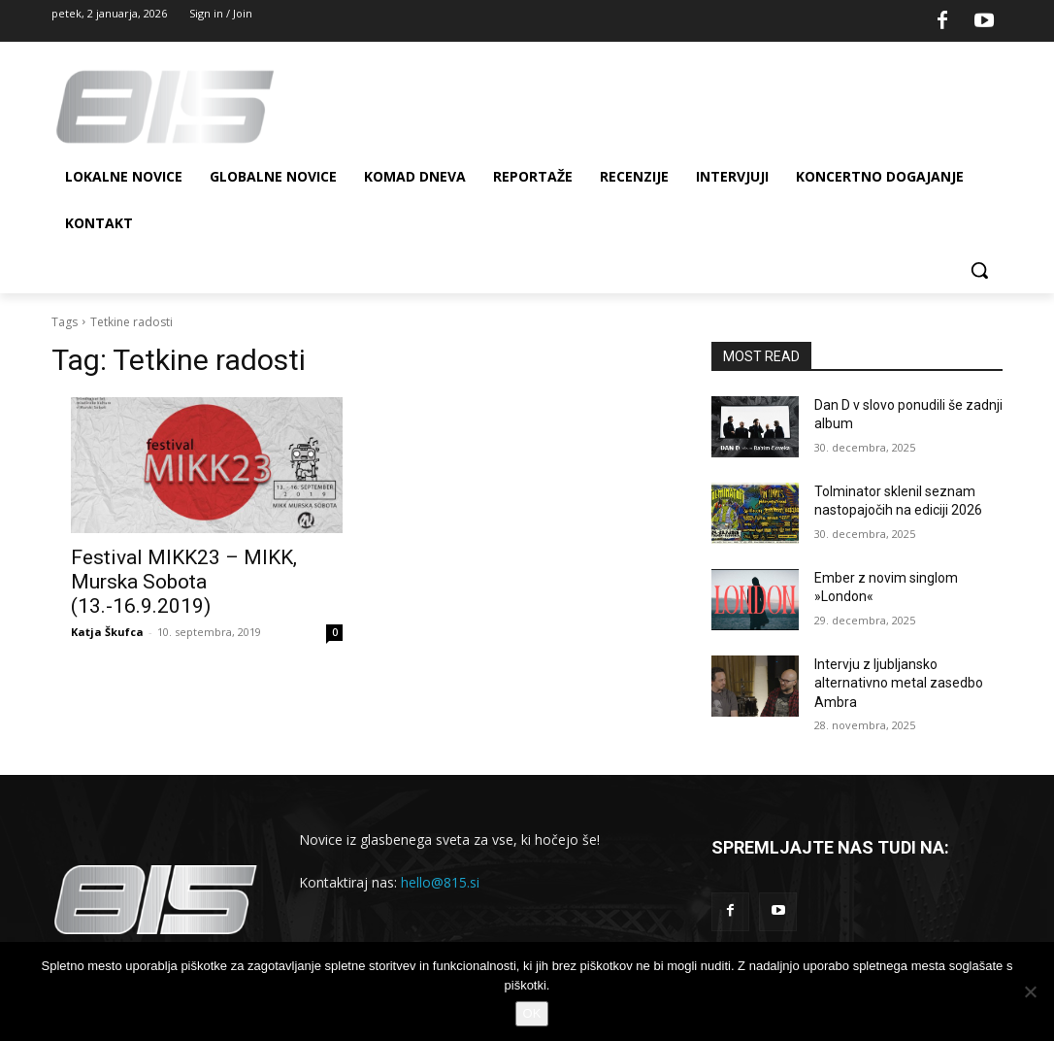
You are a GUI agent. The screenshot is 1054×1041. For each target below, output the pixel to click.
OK (532, 1013)
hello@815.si (440, 882)
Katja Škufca (107, 631)
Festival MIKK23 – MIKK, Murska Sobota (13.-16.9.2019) (184, 582)
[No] (1029, 991)
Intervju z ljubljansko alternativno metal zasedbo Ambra (898, 683)
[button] (979, 270)
